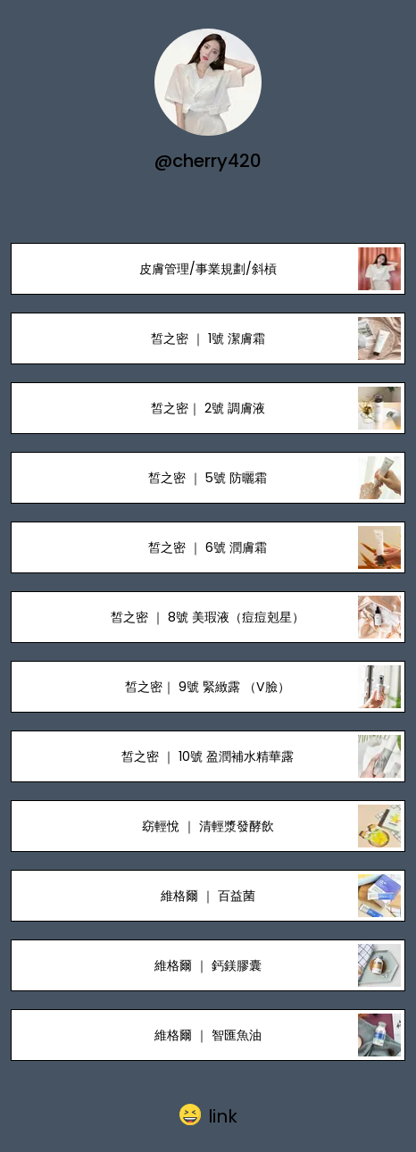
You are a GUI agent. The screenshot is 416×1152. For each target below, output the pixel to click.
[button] (208, 1115)
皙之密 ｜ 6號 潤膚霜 (207, 547)
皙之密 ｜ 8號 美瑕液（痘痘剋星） (207, 617)
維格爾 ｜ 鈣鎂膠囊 (208, 965)
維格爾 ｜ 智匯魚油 (208, 1035)
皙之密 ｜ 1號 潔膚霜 (208, 338)
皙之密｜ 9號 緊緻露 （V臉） (207, 687)
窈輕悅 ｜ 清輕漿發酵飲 (208, 826)
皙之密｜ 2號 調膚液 (208, 408)
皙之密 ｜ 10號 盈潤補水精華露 (207, 756)
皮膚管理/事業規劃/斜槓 (208, 269)
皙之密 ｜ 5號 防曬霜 (207, 478)
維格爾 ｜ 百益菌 (208, 896)
